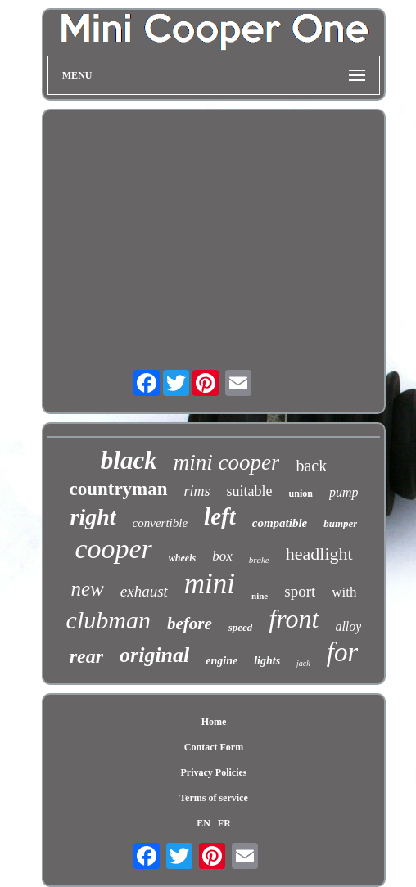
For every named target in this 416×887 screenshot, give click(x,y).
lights (267, 661)
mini (209, 584)
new (87, 589)
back (311, 466)
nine (259, 596)
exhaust (144, 591)
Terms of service (213, 798)
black (129, 460)
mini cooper (227, 462)
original (154, 655)
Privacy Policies (213, 772)
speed (240, 627)
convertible (160, 522)
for (343, 652)
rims (197, 491)
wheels (182, 558)
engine (221, 661)
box (222, 556)
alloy (348, 626)
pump (344, 492)
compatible (280, 522)
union (301, 493)
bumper (340, 523)
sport (299, 591)
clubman (108, 619)
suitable (250, 491)
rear (86, 656)
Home (214, 721)
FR (224, 823)
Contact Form (213, 747)
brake (259, 560)
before (189, 623)
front (294, 618)
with (344, 592)
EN (203, 823)
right (93, 516)
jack (303, 663)
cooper (113, 549)
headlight (319, 553)
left (220, 516)
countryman (118, 489)
